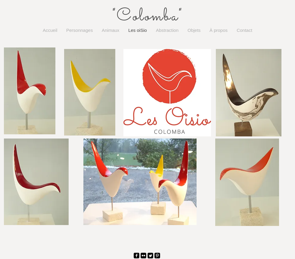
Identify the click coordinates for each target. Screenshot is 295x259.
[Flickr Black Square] (143, 255)
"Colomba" (147, 16)
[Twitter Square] (150, 255)
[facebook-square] (136, 255)
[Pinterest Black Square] (157, 255)
